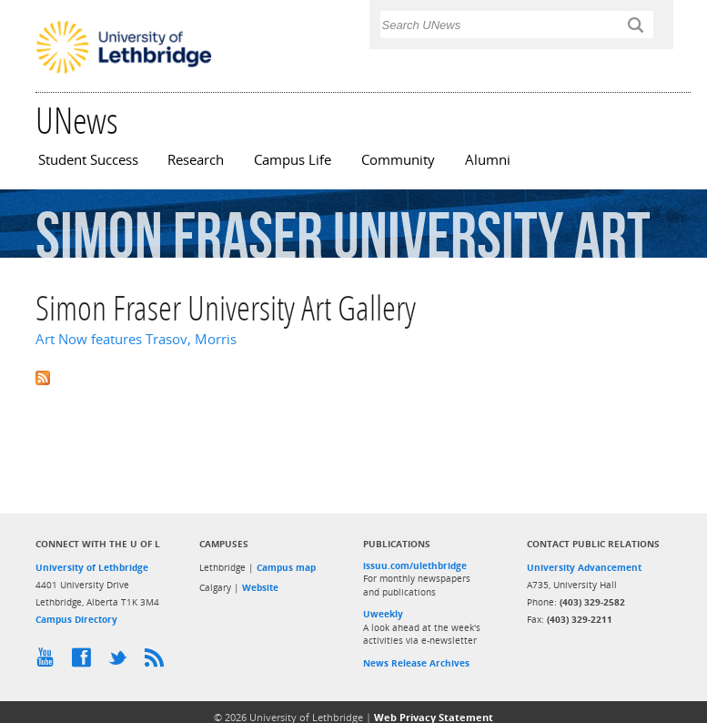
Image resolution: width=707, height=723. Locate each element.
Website (260, 587)
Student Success (88, 159)
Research (195, 159)
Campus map (286, 567)
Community (398, 159)
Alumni (487, 159)
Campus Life (292, 159)
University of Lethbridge (91, 567)
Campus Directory (76, 619)
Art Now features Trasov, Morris (136, 339)
